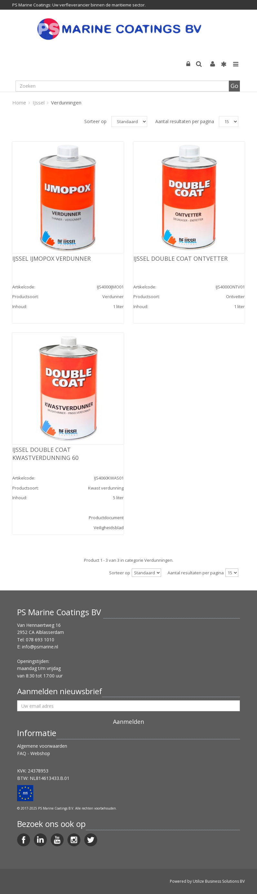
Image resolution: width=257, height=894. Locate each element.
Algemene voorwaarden (42, 746)
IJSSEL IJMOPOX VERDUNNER (51, 258)
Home (19, 102)
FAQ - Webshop (33, 753)
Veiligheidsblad (109, 527)
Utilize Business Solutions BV (219, 881)
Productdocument (106, 517)
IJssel (39, 102)
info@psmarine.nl (40, 647)
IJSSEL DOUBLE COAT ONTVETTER (180, 258)
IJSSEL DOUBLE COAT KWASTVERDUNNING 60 (45, 454)
